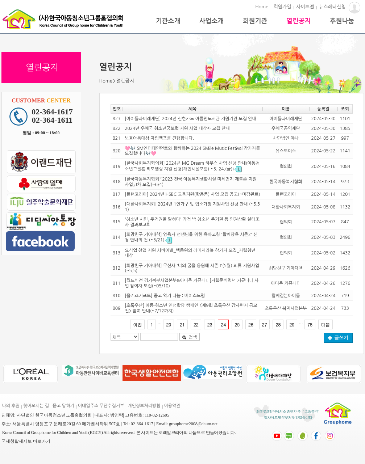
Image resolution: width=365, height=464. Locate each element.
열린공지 (298, 21)
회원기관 (255, 21)
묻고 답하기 (63, 406)
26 (250, 324)
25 (237, 324)
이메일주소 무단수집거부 (101, 406)
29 (291, 324)
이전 (137, 324)
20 (168, 324)
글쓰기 (338, 337)
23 (209, 324)
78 (309, 324)
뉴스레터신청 (332, 6)
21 (182, 324)
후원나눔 (342, 21)
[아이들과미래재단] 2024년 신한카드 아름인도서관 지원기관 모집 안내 (190, 119)
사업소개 (211, 21)
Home (261, 6)
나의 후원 (11, 406)
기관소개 (168, 21)
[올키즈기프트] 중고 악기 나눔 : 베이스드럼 (165, 296)
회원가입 (282, 6)
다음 (325, 324)
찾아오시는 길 (36, 406)
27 (264, 324)
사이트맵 (305, 6)
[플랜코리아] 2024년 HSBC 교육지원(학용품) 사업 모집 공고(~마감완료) (192, 194)
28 (278, 324)
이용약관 (172, 406)
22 (196, 324)
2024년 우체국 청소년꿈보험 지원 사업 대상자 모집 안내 (177, 128)
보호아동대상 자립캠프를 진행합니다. (159, 138)
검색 (189, 336)
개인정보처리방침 (144, 406)
